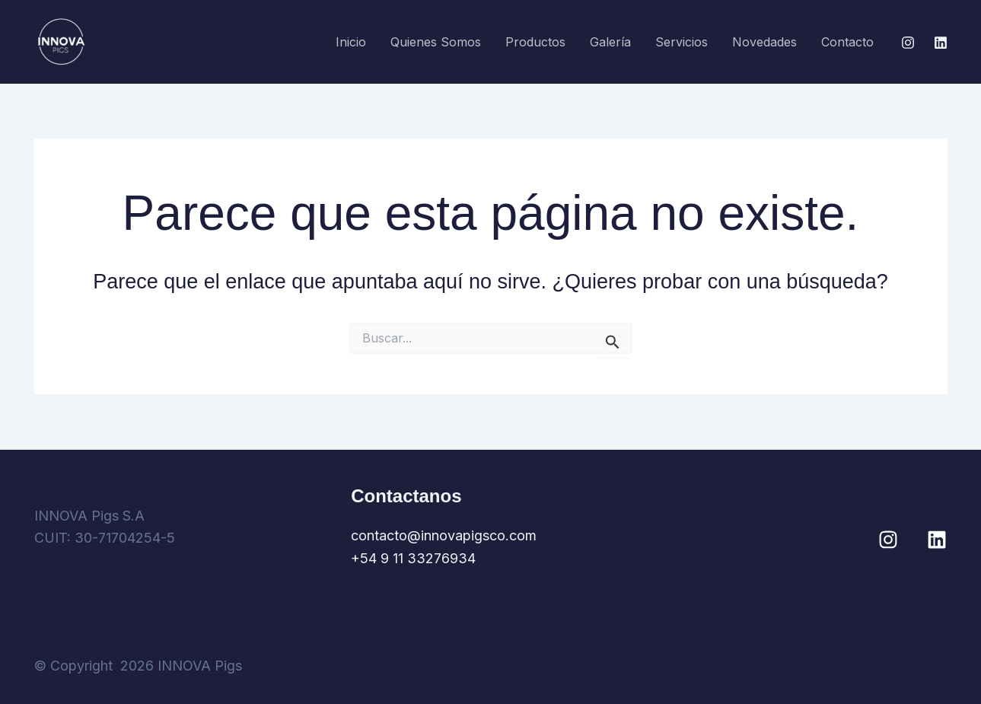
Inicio (351, 41)
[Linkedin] (941, 42)
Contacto (847, 41)
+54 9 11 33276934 (413, 558)
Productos (535, 41)
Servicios (681, 41)
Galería (610, 41)
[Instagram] (908, 42)
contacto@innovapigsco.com (444, 535)
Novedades (764, 41)
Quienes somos (435, 41)
